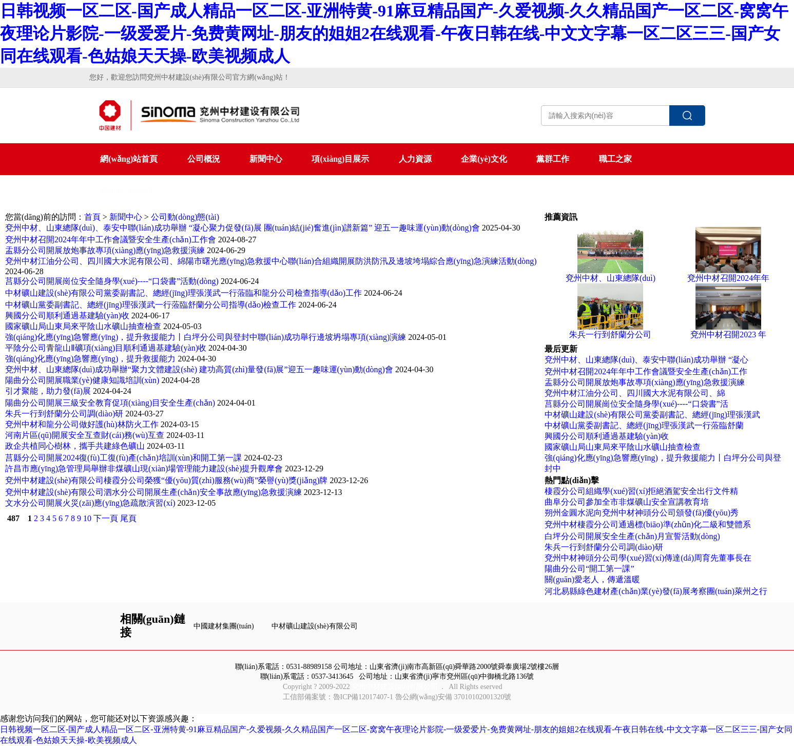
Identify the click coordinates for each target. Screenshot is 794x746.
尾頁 (128, 518)
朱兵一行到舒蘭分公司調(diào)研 (64, 413)
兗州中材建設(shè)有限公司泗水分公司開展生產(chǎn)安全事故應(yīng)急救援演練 (153, 492)
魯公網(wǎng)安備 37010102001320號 (453, 697)
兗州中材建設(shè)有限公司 (395, 687)
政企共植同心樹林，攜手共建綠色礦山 (75, 446)
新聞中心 (265, 159)
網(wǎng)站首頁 (129, 159)
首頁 (92, 217)
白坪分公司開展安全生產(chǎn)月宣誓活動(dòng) (632, 536)
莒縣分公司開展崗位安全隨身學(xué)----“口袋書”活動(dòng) (112, 281)
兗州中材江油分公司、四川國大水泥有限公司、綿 (635, 393)
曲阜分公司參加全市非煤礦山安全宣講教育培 (627, 502)
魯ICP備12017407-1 (363, 697)
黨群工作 (552, 159)
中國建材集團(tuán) (223, 626)
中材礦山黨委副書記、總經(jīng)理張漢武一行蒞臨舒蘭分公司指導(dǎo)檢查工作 (150, 304)
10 (87, 518)
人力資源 (415, 159)
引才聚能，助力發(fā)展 (48, 391)
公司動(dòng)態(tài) (185, 217)
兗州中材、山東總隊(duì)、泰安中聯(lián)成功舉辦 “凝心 (646, 359)
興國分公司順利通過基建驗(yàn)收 (67, 315)
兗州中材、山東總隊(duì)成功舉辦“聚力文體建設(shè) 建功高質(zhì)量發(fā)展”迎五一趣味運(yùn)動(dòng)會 (199, 369)
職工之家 (615, 159)
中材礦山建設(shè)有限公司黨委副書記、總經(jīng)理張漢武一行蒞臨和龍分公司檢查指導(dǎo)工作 (183, 293)
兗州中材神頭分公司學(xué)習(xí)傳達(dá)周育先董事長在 (648, 557)
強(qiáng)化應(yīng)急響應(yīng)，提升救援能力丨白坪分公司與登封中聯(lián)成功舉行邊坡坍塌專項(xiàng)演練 (205, 337)
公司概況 (203, 159)
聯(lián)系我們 (125, 190)
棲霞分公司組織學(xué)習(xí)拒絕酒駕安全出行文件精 (641, 491)
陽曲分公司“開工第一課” (589, 568)
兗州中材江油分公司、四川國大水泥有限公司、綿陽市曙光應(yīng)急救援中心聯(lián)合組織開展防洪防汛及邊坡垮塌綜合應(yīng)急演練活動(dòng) (271, 261)
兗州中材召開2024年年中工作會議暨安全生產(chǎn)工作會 (110, 239)
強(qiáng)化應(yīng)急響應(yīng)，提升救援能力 (90, 358)
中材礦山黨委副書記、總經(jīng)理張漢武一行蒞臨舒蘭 (644, 425)
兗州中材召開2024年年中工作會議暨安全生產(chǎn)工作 (646, 371)
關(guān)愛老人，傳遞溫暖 (592, 579)
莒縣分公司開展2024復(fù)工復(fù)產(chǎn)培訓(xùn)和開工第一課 (123, 457)
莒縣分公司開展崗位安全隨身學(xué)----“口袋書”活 (636, 403)
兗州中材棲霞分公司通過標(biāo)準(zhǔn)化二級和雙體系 (648, 524)
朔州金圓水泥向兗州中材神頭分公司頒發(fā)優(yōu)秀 (642, 512)
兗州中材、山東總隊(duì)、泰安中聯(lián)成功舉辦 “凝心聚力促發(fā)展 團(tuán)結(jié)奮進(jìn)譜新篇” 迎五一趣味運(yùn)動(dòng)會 (242, 227)
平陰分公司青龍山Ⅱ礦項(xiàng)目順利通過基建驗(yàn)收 (105, 347)
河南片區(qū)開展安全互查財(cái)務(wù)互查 (84, 435)
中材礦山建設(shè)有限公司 (315, 626)
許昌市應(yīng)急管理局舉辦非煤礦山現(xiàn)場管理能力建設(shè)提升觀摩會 (144, 468)
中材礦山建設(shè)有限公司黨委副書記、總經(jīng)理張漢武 (652, 414)
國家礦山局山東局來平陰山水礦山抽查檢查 (83, 326)
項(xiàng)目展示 (340, 159)
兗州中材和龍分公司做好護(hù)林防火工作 (82, 424)
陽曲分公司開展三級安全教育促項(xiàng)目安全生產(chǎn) (110, 402)
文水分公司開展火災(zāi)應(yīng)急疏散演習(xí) (90, 503)
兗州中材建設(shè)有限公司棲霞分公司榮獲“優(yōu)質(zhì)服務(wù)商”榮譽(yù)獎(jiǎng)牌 (166, 480)
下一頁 (105, 518)
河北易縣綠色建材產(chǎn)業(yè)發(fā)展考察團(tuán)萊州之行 (656, 591)
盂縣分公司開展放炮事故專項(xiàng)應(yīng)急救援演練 (105, 250)
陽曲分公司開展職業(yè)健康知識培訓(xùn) (82, 380)
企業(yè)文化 (484, 159)
